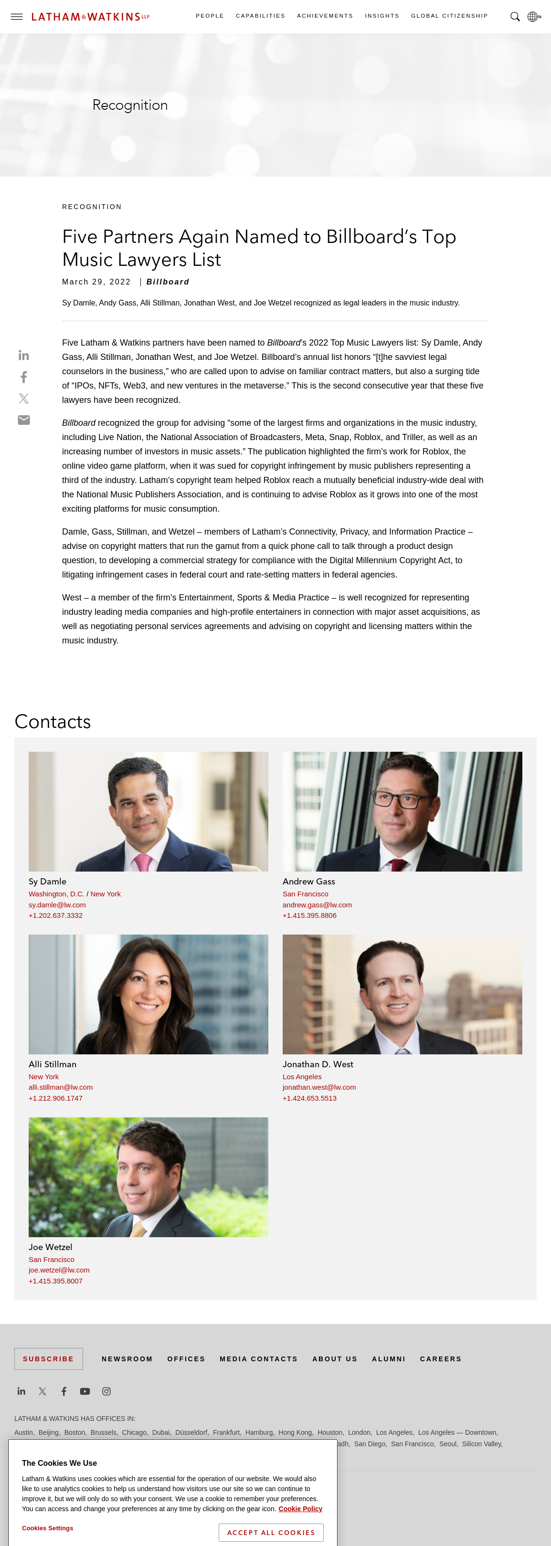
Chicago (134, 1432)
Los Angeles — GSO (45, 1444)
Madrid (92, 1444)
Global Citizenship (449, 16)
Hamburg (259, 1432)
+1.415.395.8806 (310, 915)
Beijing (49, 1432)
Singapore (29, 1455)
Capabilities (260, 16)
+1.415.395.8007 (56, 1281)
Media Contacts (259, 1359)
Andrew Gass (309, 881)
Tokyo (87, 1455)
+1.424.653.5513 (310, 1098)
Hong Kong (295, 1432)
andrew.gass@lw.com (317, 905)
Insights (382, 16)
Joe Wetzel (51, 1246)
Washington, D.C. (57, 894)
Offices (187, 1359)
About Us (335, 1359)
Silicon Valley (481, 1444)
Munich (206, 1444)
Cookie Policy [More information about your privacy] (301, 1540)
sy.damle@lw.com (57, 905)
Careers (441, 1359)
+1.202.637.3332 (56, 915)
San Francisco (305, 894)
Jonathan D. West (318, 1064)
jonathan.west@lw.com (319, 1087)
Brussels (104, 1432)
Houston (330, 1432)
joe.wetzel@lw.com (59, 1270)
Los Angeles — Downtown (457, 1432)
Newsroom (127, 1359)
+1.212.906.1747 (56, 1098)
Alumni (389, 1359)
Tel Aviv (62, 1455)
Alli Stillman (52, 1064)
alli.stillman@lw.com (61, 1087)
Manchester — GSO (138, 1444)
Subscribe (48, 1359)
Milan (182, 1444)
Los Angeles (302, 1077)
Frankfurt (226, 1432)
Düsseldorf (191, 1432)
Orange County (278, 1444)
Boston (74, 1432)
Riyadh (338, 1444)
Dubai (161, 1432)
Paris (314, 1444)
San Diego (369, 1444)
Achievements (324, 16)
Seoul (447, 1444)
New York (106, 894)
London (359, 1432)
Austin (23, 1432)
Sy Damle (47, 881)
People (209, 16)
